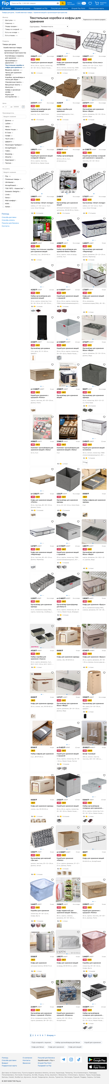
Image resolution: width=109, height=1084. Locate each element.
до (16, 106)
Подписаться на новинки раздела (94, 19)
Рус (84, 3)
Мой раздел (71, 4)
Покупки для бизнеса (10, 223)
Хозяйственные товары (23, 12)
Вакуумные (13, 85)
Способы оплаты (8, 220)
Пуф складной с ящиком (41, 1042)
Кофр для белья (38, 1047)
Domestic (13, 191)
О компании (27, 1058)
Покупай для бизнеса (59, 8)
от (6, 106)
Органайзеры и (11, 62)
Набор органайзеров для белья (67, 1042)
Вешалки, (13, 70)
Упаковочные (14, 82)
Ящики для (12, 96)
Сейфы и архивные (12, 91)
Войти (69, 2)
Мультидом (14, 145)
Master (11, 129)
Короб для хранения (92, 1042)
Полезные (13, 179)
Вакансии (26, 1063)
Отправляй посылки (22, 8)
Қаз (79, 3)
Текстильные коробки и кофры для (15, 66)
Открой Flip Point (78, 8)
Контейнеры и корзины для (14, 57)
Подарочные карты (96, 8)
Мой (11, 200)
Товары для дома (8, 12)
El (9, 132)
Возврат (5, 1063)
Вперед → (51, 1035)
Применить (23, 106)
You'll (10, 139)
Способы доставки (9, 217)
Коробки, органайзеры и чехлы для (15, 78)
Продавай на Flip (40, 8)
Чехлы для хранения (13, 74)
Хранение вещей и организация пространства (50, 12)
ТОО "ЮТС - (15, 188)
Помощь (5, 1058)
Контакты (5, 226)
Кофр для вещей (74, 1047)
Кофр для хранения (56, 1047)
